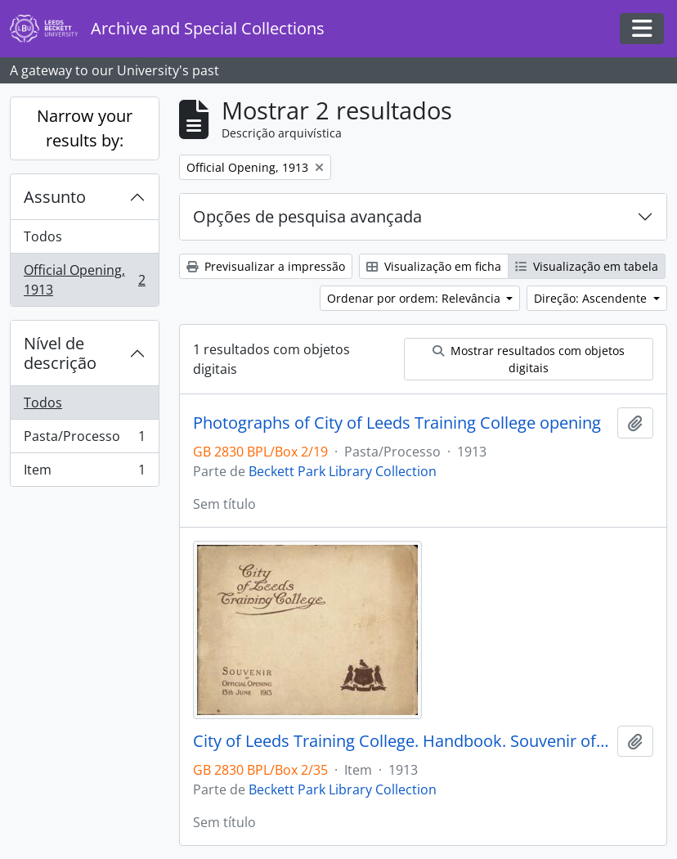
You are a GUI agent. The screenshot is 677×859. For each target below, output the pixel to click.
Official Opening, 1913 (84, 280)
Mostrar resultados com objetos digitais (529, 359)
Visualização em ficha (433, 266)
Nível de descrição (60, 353)
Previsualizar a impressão (265, 266)
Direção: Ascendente (592, 298)
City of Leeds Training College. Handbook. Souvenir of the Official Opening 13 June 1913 (402, 741)
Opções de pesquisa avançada (307, 216)
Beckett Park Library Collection (343, 471)
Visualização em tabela (586, 266)
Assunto (55, 197)
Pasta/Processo (84, 439)
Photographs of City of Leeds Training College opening (397, 423)
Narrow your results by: (84, 128)
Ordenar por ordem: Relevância (415, 298)
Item (84, 473)
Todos (43, 236)
